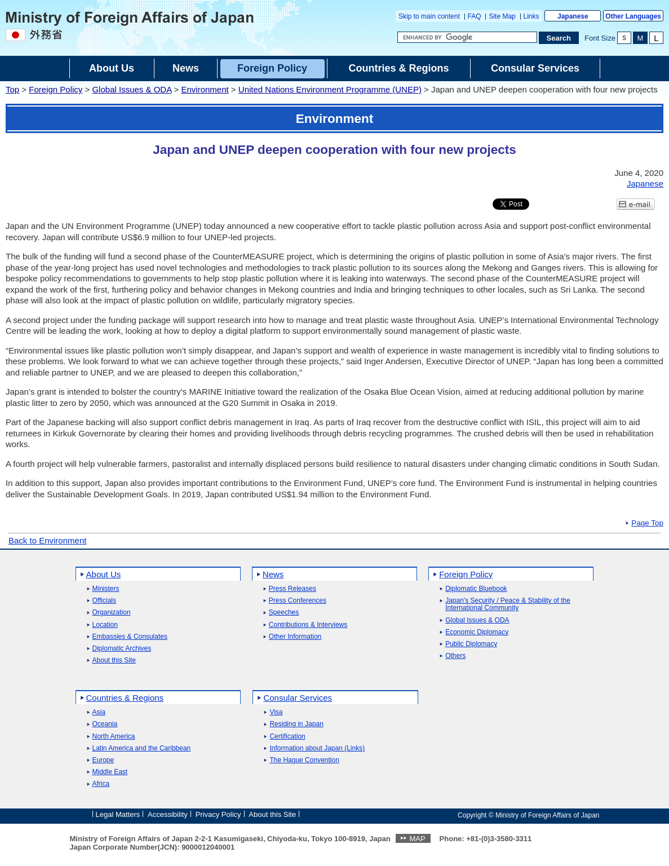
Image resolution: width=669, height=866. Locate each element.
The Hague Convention (304, 760)
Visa (275, 712)
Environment (204, 89)
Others (455, 656)
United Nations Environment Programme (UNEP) (330, 89)
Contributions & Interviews (308, 625)
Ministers (105, 589)
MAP (417, 838)
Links (531, 16)
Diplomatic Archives (122, 648)
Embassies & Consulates (129, 636)
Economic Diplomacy (476, 632)
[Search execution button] (559, 38)
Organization (111, 612)
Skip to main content (429, 16)
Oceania (105, 724)
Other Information (295, 636)
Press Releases (292, 589)
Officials (104, 600)
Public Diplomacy (471, 644)
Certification (287, 736)
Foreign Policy (55, 89)
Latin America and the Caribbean (141, 748)
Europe (103, 760)
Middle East (110, 772)
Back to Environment (47, 540)
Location (105, 625)
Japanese (572, 16)
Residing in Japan (296, 724)
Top (12, 89)
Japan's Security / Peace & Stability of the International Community (507, 604)
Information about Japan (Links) (317, 748)
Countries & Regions (125, 697)
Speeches (284, 612)
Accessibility (168, 814)
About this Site (114, 660)
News (273, 574)
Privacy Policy (218, 814)
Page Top (647, 523)
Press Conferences (297, 600)
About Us (103, 574)
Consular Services (297, 697)
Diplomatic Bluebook (476, 589)
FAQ (474, 16)
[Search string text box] (467, 37)
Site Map (502, 16)
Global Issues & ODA (131, 89)
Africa (101, 784)
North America (113, 736)
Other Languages (633, 16)
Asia (98, 712)
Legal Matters (118, 814)
